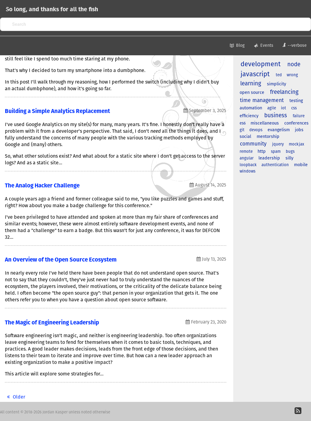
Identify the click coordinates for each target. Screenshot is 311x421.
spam (276, 152)
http (262, 151)
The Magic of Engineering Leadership (52, 323)
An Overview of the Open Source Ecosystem (61, 260)
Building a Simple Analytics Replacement (57, 111)
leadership (269, 158)
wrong (292, 75)
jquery (278, 144)
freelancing (284, 92)
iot (283, 108)
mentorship (268, 137)
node (293, 64)
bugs (290, 152)
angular (247, 158)
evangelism (279, 130)
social (245, 137)
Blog (236, 46)
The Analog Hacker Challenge (42, 186)
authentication (275, 165)
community (253, 144)
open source (252, 93)
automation (251, 108)
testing (296, 101)
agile (271, 108)
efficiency (249, 116)
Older (15, 397)
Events (263, 46)
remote (246, 152)
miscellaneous (265, 123)
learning (250, 84)
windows (247, 171)
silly (289, 158)
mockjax (296, 144)
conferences (296, 123)
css (294, 108)
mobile (301, 165)
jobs (299, 130)
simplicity (276, 84)
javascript (255, 74)
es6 (243, 123)
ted (279, 75)
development (261, 64)
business (275, 115)
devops (255, 130)
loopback (248, 165)
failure (299, 116)
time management (262, 100)
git (242, 130)
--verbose (294, 45)
